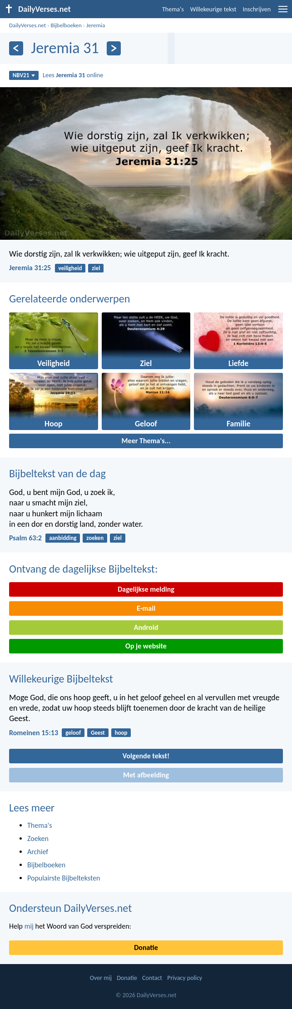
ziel (96, 268)
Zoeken (38, 838)
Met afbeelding (146, 775)
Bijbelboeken (65, 25)
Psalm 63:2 (25, 538)
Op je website (146, 646)
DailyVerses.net (27, 25)
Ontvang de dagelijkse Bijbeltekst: (83, 568)
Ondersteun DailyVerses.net (70, 908)
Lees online (73, 75)
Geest (98, 732)
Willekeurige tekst (213, 9)
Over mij (101, 978)
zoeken (95, 537)
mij (29, 926)
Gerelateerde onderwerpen (69, 298)
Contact (152, 978)
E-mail (146, 608)
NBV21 (24, 75)
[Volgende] (114, 48)
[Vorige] (16, 48)
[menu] (283, 12)
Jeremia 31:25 (30, 267)
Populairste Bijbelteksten (63, 878)
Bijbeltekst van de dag (57, 473)
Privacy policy (184, 978)
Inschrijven (257, 9)
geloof (73, 732)
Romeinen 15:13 (33, 732)
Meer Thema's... (146, 440)
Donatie (146, 947)
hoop (121, 732)
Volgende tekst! (146, 756)
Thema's (173, 9)
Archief (37, 851)
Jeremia (95, 25)
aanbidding (62, 537)
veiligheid (70, 268)
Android (146, 627)
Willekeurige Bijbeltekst (61, 678)
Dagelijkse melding (146, 589)
